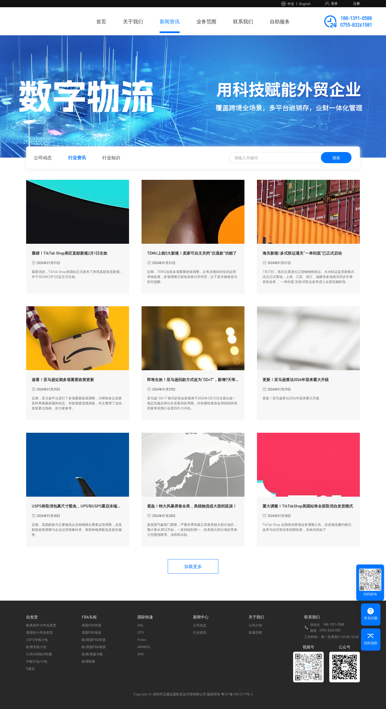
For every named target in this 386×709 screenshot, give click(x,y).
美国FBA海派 (91, 632)
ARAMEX (143, 647)
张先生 (315, 625)
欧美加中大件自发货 (41, 625)
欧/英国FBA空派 (94, 640)
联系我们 (243, 21)
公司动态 (43, 157)
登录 (334, 3)
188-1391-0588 (356, 18)
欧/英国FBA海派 (94, 647)
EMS (140, 654)
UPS (140, 632)
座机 (313, 630)
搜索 (336, 157)
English (305, 4)
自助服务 (280, 21)
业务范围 (206, 21)
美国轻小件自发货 (39, 632)
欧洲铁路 (88, 661)
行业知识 (111, 157)
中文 (291, 4)
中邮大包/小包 (36, 661)
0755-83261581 (356, 25)
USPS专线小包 (37, 640)
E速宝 (30, 668)
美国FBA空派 (91, 625)
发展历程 (255, 632)
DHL (140, 625)
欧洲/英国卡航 (92, 654)
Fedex (141, 640)
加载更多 (193, 566)
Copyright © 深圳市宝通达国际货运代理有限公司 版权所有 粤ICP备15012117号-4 (193, 694)
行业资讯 (77, 157)
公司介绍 (255, 625)
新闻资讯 (170, 21)
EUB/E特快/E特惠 (39, 654)
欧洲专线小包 (36, 647)
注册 (356, 3)
